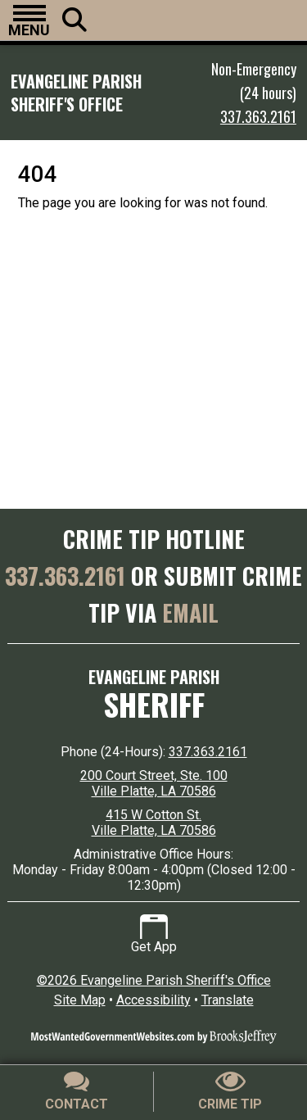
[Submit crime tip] (231, 1092)
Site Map (80, 1000)
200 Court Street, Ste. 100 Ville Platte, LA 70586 (154, 783)
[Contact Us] (77, 1092)
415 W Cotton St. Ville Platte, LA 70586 (154, 822)
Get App (154, 934)
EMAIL (190, 612)
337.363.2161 (258, 116)
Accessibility (153, 1000)
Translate (227, 1000)
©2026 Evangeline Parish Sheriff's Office (154, 980)
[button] (29, 20)
